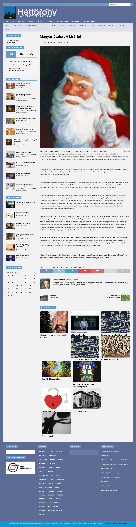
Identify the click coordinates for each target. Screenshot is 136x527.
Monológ (101, 25)
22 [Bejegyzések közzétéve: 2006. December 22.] (25, 289)
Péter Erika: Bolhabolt (23, 213)
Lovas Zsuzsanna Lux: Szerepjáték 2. (20, 61)
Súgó (50, 21)
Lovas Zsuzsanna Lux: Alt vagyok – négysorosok (24, 185)
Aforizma (59, 451)
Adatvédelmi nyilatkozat (119, 523)
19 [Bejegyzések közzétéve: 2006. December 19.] (12, 289)
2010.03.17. (21, 204)
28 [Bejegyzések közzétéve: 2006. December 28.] (21, 292)
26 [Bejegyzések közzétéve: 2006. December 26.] (12, 292)
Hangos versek (14, 197)
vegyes (41, 507)
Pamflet (51, 491)
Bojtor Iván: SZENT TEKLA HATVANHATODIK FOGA (24, 107)
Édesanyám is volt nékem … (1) (84, 360)
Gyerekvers (43, 475)
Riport (41, 499)
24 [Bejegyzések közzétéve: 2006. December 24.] (34, 289)
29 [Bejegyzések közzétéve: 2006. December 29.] (25, 292)
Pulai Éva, (109, 464)
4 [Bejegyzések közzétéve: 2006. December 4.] (8, 282)
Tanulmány (43, 503)
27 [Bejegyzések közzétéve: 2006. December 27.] (17, 292)
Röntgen (50, 499)
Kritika (52, 483)
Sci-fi (7, 29)
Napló (30, 21)
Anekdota (42, 455)
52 (27, 238)
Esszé (44, 25)
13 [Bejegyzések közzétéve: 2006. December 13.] (17, 285)
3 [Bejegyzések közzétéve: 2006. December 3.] (34, 279)
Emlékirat (42, 467)
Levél (59, 483)
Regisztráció (89, 21)
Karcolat (72, 25)
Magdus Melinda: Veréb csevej (26, 118)
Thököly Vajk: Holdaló (23, 255)
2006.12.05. (46, 42)
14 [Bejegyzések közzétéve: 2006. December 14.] (21, 285)
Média (57, 487)
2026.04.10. (19, 144)
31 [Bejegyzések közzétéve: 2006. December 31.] (34, 292)
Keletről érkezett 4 (109, 360)
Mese (92, 25)
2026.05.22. (21, 87)
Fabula (58, 467)
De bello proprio (79, 411)
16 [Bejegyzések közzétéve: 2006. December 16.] (30, 285)
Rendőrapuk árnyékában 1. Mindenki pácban (84, 385)
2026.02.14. (21, 188)
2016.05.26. (21, 249)
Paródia (121, 25)
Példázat (60, 495)
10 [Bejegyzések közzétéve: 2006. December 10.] (34, 282)
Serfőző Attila (115, 451)
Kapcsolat (104, 481)
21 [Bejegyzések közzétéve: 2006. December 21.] (21, 289)
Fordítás (53, 25)
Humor (62, 25)
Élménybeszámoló (31, 25)
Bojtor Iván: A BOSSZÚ (23, 152)
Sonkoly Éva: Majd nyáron (24, 129)
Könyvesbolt (62, 21)
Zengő (55, 507)
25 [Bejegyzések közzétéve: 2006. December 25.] (8, 292)
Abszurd (42, 451)
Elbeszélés (17, 25)
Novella (112, 25)
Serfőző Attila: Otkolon (23, 223)
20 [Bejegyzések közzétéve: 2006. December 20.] (17, 289)
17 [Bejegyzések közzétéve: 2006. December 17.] (34, 285)
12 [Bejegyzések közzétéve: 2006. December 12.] (12, 285)
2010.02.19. (21, 238)
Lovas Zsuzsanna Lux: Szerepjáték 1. (20, 65)
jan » (12, 295)
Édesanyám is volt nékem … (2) (114, 335)
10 (27, 258)
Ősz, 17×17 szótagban (51, 379)
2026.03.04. (21, 165)
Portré (51, 495)
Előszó (52, 463)
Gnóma (50, 471)
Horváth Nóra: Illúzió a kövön (25, 202)
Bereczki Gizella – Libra (112, 460)
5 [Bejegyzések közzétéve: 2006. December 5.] (12, 282)
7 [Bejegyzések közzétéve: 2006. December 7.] (21, 282)
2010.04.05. (21, 225)
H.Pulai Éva (109, 468)
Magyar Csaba (57, 42)
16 (27, 204)
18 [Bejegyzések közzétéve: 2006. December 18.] (8, 289)
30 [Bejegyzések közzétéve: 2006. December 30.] (30, 292)
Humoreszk (43, 479)
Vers (7, 25)
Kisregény (83, 25)
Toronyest (54, 503)
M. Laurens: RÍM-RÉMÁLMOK (25, 163)
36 (27, 215)
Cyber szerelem (48, 411)
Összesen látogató (12, 40)
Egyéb (60, 459)
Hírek (40, 21)
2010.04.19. (21, 258)
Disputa (52, 459)
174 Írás (75, 279)
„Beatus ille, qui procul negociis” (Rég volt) (53, 336)
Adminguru (117, 473)
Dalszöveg (43, 459)
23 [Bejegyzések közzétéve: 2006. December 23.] (30, 289)
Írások (21, 21)
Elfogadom (108, 523)
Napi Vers (9, 21)
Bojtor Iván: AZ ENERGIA (24, 173)
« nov (7, 295)
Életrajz (42, 511)
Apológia (52, 455)
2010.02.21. (21, 215)
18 (27, 225)
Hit (52, 475)
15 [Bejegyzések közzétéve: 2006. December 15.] (25, 285)
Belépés (75, 21)
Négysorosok (47, 436)
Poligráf (42, 495)
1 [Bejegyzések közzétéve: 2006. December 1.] (25, 279)
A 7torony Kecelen (78, 335)
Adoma (50, 451)
